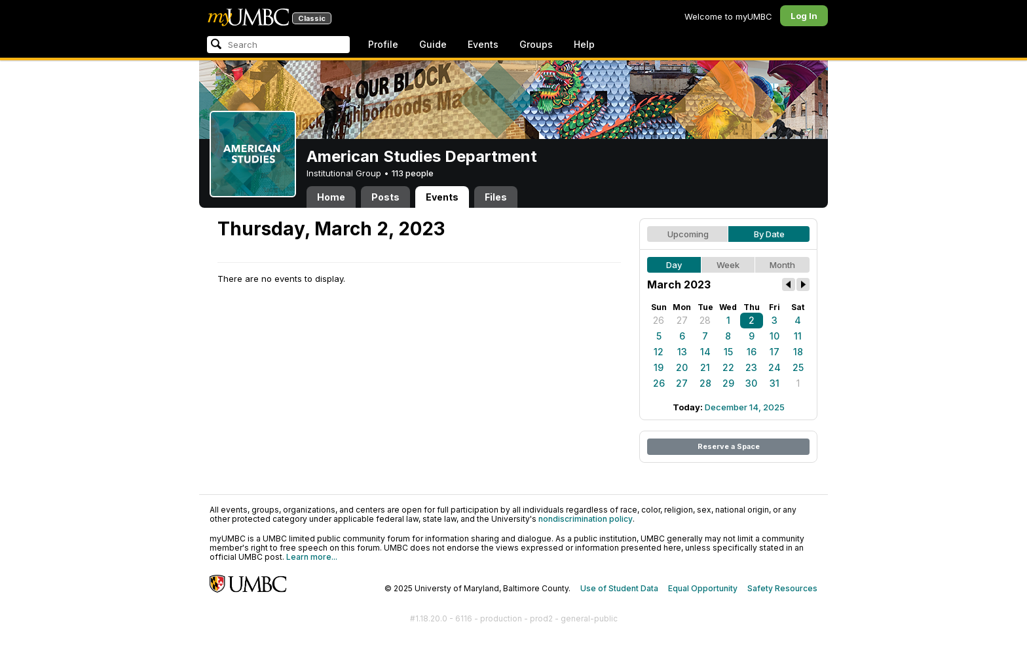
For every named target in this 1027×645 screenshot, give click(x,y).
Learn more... (311, 557)
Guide (433, 44)
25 (798, 367)
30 (751, 383)
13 (682, 351)
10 (774, 336)
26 (658, 320)
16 (751, 351)
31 (774, 383)
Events (483, 44)
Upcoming (688, 234)
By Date (769, 234)
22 (728, 367)
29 (728, 383)
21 (705, 367)
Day (674, 265)
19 (658, 367)
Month (782, 265)
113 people (413, 173)
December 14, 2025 (745, 407)
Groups (536, 44)
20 (682, 367)
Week (728, 265)
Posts (385, 197)
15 (728, 351)
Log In (804, 15)
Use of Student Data (619, 588)
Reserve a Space (729, 446)
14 (705, 351)
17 (774, 351)
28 (705, 320)
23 (751, 367)
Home (331, 197)
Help (584, 44)
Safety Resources (782, 588)
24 (774, 367)
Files (496, 197)
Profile (383, 44)
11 (798, 336)
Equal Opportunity (703, 588)
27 (682, 320)
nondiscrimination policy (585, 519)
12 (658, 351)
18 (798, 351)
